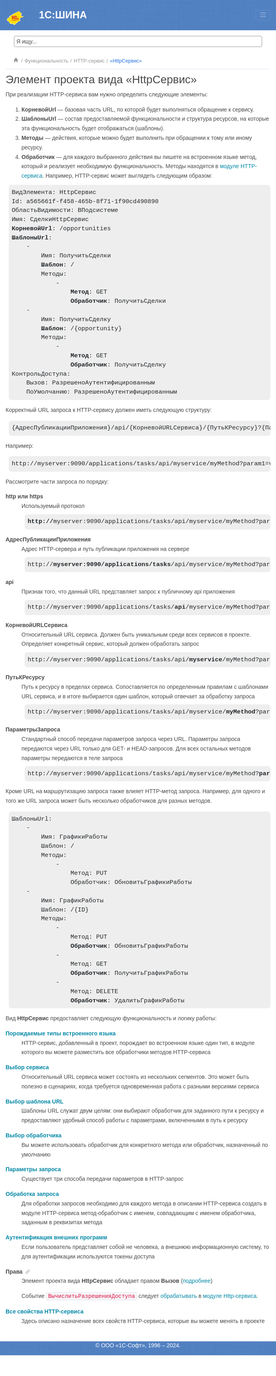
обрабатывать (179, 1316)
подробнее (196, 1301)
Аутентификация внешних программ (56, 1258)
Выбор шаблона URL (35, 1122)
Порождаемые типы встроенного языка (61, 1054)
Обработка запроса (32, 1214)
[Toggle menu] (263, 15)
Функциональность (46, 61)
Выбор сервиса (27, 1088)
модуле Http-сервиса (230, 1316)
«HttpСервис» (126, 61)
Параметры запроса (33, 1190)
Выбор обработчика (33, 1156)
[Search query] (138, 41)
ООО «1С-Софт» (123, 1366)
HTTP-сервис (89, 61)
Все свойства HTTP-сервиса (45, 1332)
